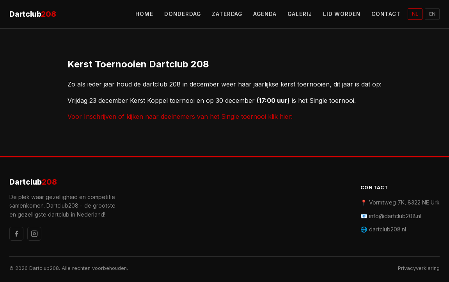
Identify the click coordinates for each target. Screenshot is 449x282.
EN (432, 14)
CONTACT (386, 14)
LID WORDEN (342, 14)
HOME (144, 14)
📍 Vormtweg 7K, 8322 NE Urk (400, 202)
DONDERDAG (182, 14)
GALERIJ (300, 14)
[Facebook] (16, 234)
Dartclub (32, 14)
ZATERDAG (227, 14)
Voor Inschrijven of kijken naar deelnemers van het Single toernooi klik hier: (180, 116)
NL (415, 14)
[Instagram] (34, 234)
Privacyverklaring (419, 268)
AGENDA (265, 14)
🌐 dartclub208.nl (383, 229)
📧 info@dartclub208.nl (390, 216)
